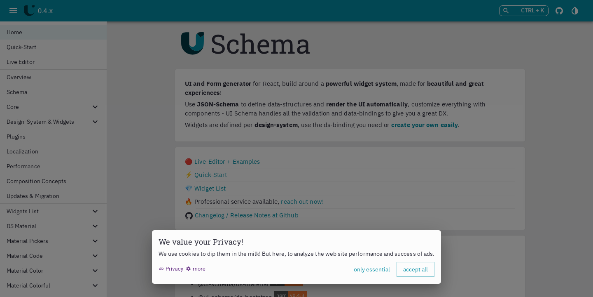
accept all (415, 269)
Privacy (171, 269)
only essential (371, 269)
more (195, 269)
